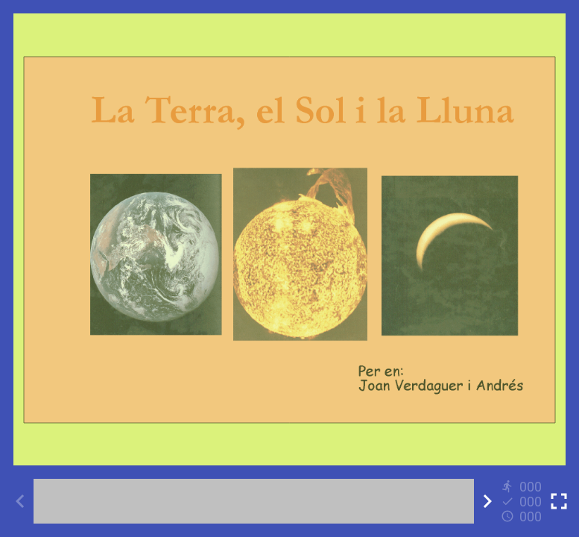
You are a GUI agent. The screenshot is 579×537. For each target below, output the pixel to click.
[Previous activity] (20, 501)
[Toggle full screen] (558, 501)
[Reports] (523, 501)
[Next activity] (487, 501)
